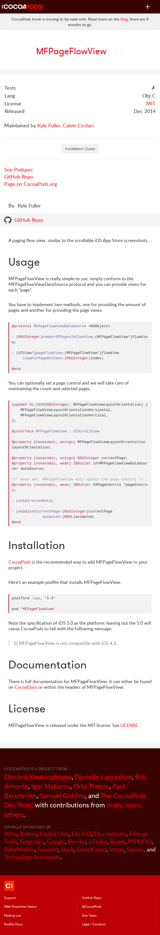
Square (135, 849)
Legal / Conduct (94, 924)
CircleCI (81, 833)
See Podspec (18, 169)
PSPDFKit (140, 841)
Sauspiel (48, 849)
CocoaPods (19, 562)
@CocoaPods (92, 906)
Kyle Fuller (48, 125)
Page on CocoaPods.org (30, 183)
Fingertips (32, 841)
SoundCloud (91, 849)
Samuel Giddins (62, 795)
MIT (151, 103)
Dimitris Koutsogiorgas (38, 776)
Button (28, 833)
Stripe (116, 849)
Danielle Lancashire (103, 776)
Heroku (77, 841)
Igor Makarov (50, 786)
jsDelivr (98, 841)
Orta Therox (91, 786)
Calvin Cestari (78, 125)
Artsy (10, 833)
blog (124, 19)
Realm (117, 841)
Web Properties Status (20, 906)
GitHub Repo (18, 176)
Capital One (54, 833)
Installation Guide (80, 148)
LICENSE (129, 725)
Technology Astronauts (32, 857)
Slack (67, 849)
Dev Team (89, 915)
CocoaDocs (26, 687)
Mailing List (12, 915)
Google (56, 841)
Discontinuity (110, 833)
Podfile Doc (13, 924)
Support (10, 897)
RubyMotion (19, 849)
